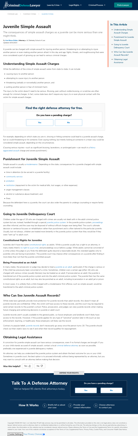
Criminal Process (97, 5)
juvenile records (32, 325)
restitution (10, 185)
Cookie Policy (98, 429)
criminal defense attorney (67, 345)
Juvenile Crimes (47, 14)
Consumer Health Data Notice (117, 429)
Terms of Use (64, 429)
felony (92, 147)
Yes (39, 122)
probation (10, 181)
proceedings (97, 222)
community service (14, 176)
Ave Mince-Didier (11, 40)
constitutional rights (37, 244)
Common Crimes (29, 14)
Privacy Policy (88, 429)
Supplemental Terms (76, 429)
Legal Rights (75, 5)
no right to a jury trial (29, 247)
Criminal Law (13, 14)
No (68, 122)
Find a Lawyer (123, 5)
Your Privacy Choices (34, 434)
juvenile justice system (56, 222)
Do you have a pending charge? (54, 115)
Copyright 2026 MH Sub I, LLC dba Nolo (23, 423)
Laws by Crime (54, 5)
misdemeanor (32, 164)
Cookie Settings (15, 434)
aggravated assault (11, 150)
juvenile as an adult (64, 267)
